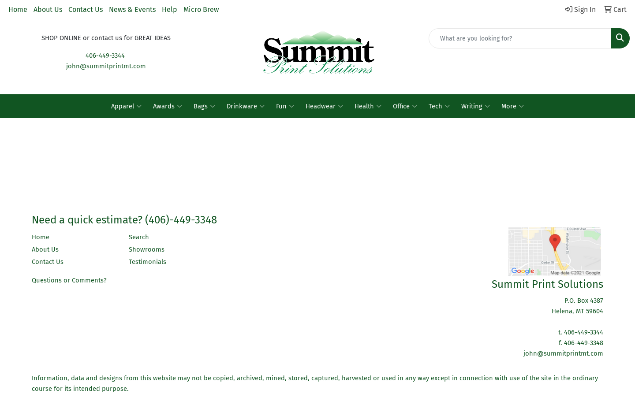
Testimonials (147, 262)
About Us (48, 9)
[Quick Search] (520, 38)
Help (169, 9)
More (512, 106)
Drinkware (246, 106)
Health (368, 106)
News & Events (132, 9)
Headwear (324, 106)
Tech (439, 106)
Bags (204, 106)
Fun (285, 106)
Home (17, 9)
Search (139, 237)
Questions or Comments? (69, 280)
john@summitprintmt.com (106, 66)
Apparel (126, 106)
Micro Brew (201, 9)
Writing (475, 106)
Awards (167, 106)
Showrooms (146, 249)
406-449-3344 (105, 55)
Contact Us (85, 9)
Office (405, 106)
